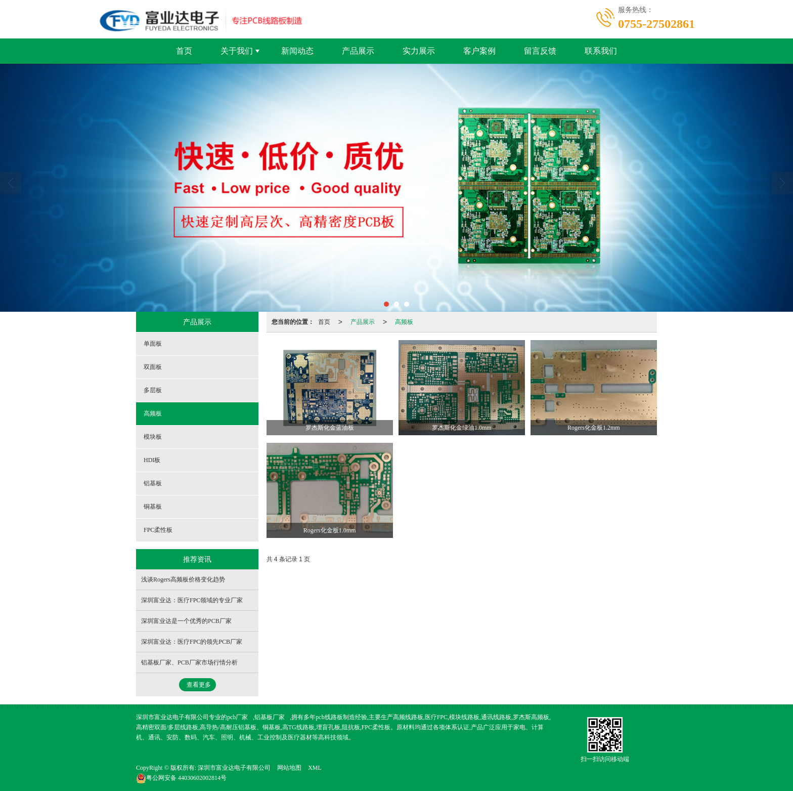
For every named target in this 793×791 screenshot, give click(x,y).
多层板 (153, 390)
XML (315, 767)
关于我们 (237, 51)
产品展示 (358, 51)
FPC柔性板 (158, 529)
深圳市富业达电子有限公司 (234, 767)
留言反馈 (540, 51)
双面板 (153, 366)
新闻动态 (297, 51)
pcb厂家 (237, 717)
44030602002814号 (181, 777)
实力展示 (419, 51)
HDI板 (152, 460)
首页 (184, 51)
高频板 (404, 321)
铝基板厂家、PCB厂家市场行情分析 (189, 662)
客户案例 (479, 51)
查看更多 (199, 684)
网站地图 (289, 767)
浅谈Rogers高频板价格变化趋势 (183, 579)
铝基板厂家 (269, 717)
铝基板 (153, 483)
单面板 (153, 343)
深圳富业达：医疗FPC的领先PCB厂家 (191, 641)
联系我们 (601, 51)
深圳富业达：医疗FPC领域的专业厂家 (192, 600)
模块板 (153, 436)
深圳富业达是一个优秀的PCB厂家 (186, 621)
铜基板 (153, 506)
